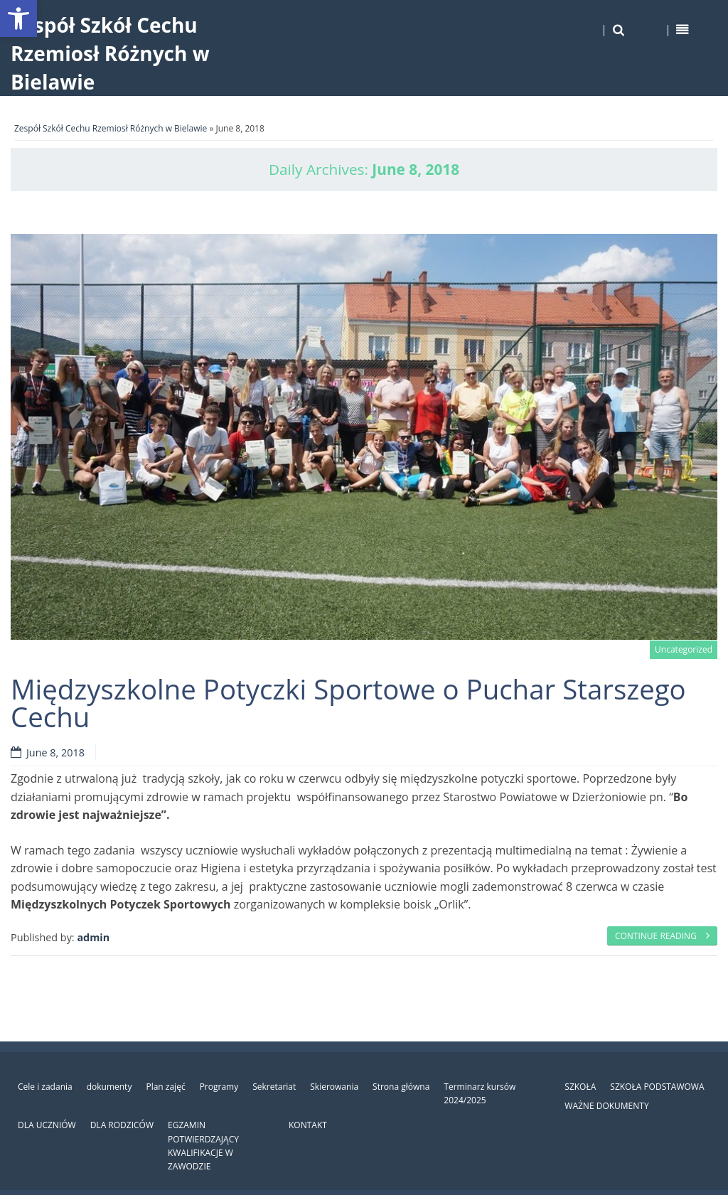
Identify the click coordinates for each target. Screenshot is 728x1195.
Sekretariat (274, 1087)
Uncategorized (683, 649)
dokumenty (109, 1087)
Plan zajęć (165, 1087)
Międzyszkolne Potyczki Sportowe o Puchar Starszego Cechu (348, 702)
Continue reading (662, 936)
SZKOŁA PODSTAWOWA (657, 1087)
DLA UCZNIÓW (47, 1125)
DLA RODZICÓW (122, 1125)
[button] (18, 18)
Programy (219, 1087)
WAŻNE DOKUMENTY (606, 1106)
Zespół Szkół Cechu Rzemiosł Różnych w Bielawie (110, 53)
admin (93, 937)
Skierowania (334, 1087)
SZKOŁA (580, 1087)
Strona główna (401, 1087)
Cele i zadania (45, 1087)
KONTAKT (308, 1125)
